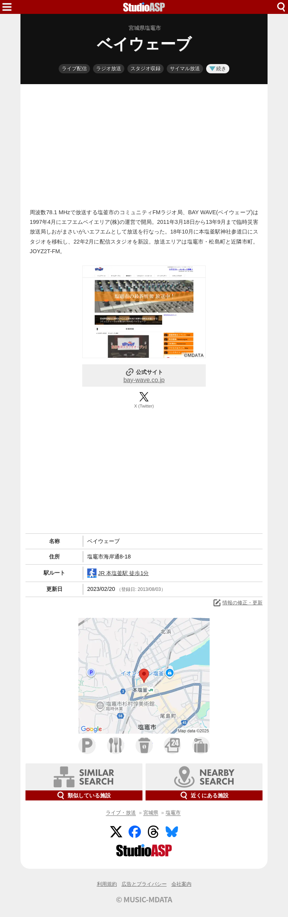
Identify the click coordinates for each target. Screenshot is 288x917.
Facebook (135, 832)
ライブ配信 (74, 68)
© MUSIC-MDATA (144, 899)
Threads (153, 832)
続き (217, 68)
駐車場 (87, 745)
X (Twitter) (144, 406)
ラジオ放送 (108, 68)
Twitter (116, 832)
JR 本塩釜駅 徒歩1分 (118, 573)
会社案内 (181, 884)
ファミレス (115, 745)
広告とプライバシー (144, 884)
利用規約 (107, 884)
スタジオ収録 (145, 68)
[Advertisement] (144, 144)
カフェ (144, 745)
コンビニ (172, 745)
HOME (144, 7)
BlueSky (172, 832)
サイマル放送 (185, 68)
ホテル (201, 745)
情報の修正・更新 (237, 602)
